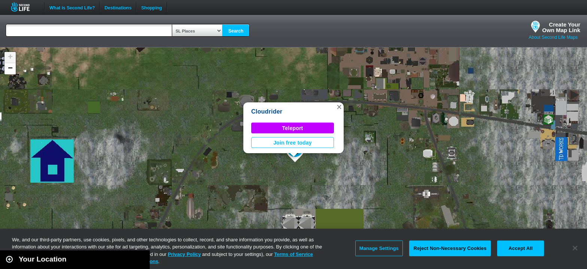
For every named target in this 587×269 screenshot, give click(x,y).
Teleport (292, 128)
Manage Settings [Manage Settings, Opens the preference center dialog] (379, 248)
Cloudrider (266, 111)
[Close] (575, 248)
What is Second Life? (72, 7)
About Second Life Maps (553, 37)
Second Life (24, 7)
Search (235, 31)
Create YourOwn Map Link (561, 27)
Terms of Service (293, 254)
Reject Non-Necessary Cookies (449, 248)
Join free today (292, 143)
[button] (339, 106)
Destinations (117, 7)
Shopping (151, 7)
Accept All (520, 248)
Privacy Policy (184, 254)
